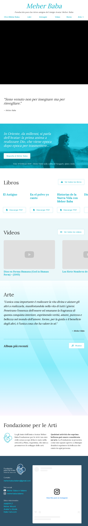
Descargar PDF (14, 210)
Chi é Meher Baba (11, 17)
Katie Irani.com (10, 512)
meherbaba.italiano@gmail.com (17, 481)
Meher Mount (10, 506)
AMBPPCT (8, 503)
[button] (81, 17)
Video (57, 17)
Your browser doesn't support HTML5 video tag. (44, 52)
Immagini (43, 17)
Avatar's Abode (10, 509)
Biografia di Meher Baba (17, 156)
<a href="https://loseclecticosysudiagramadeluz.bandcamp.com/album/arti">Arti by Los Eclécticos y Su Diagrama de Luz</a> (19, 382)
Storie (69, 17)
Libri (29, 17)
